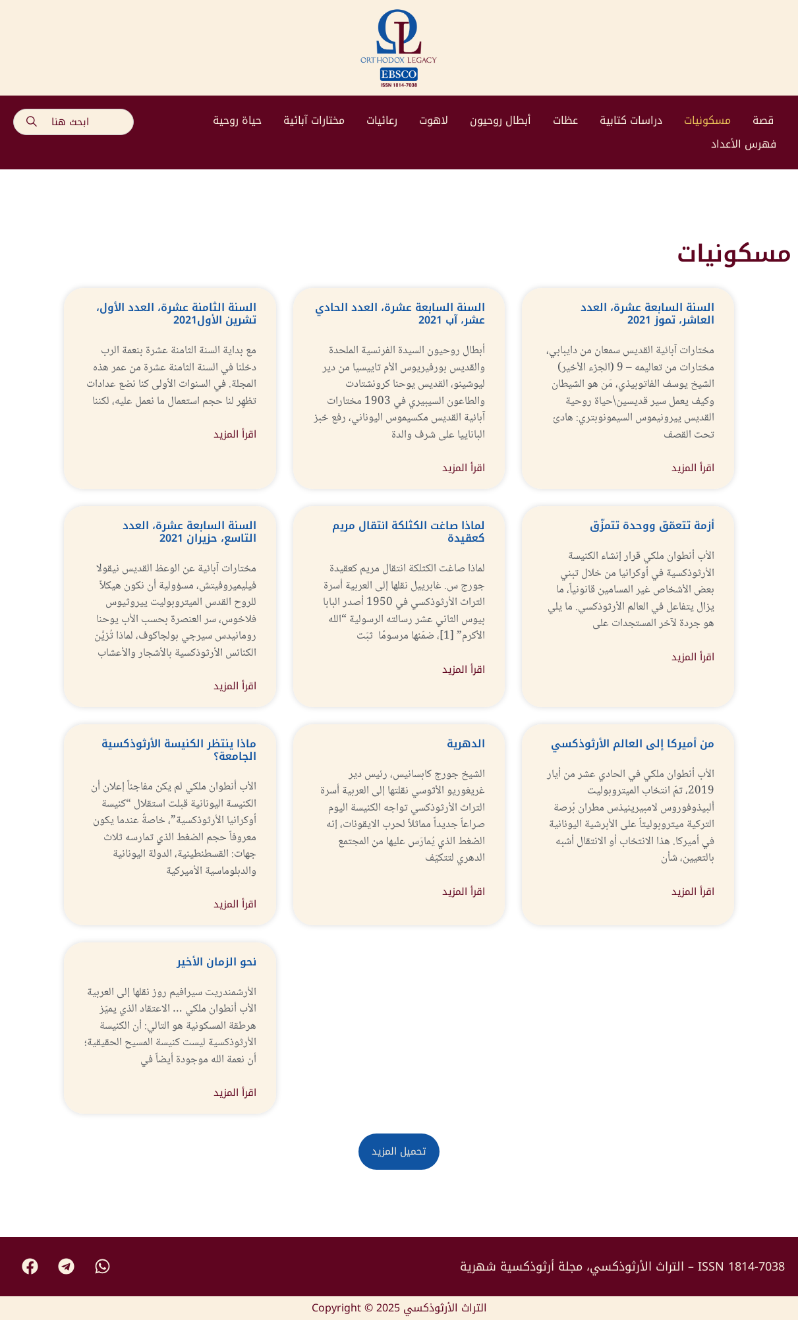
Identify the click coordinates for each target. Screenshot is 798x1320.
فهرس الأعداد (743, 144)
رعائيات (381, 120)
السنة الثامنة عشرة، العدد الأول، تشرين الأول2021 (176, 313)
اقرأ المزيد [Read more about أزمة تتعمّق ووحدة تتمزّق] (692, 657)
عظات (565, 120)
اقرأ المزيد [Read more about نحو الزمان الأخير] (235, 1093)
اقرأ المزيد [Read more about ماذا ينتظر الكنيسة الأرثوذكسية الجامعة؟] (235, 904)
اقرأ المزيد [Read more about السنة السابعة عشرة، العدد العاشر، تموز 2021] (692, 468)
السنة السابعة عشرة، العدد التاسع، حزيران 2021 (189, 531)
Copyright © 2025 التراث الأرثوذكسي (399, 1308)
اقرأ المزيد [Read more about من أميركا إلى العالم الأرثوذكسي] (692, 892)
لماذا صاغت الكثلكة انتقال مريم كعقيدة (408, 531)
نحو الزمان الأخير (216, 962)
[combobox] (73, 122)
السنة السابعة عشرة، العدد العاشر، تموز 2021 (647, 313)
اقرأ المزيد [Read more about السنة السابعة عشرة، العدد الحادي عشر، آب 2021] (463, 468)
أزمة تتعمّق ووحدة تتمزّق (652, 525)
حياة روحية (237, 120)
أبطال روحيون (500, 120)
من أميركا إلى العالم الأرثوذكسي (632, 743)
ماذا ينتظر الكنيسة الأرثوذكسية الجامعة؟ (178, 749)
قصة (763, 120)
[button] (399, 1151)
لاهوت (433, 120)
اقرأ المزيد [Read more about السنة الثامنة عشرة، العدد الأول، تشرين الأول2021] (235, 434)
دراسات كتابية (631, 120)
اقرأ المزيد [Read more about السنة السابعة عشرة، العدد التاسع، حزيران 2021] (235, 686)
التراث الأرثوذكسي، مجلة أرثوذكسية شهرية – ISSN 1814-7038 (622, 1266)
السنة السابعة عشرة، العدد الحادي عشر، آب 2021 (400, 313)
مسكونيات (707, 120)
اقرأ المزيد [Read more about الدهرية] (463, 892)
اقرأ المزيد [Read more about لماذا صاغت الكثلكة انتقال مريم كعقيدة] (463, 669)
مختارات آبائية (314, 120)
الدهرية (466, 743)
